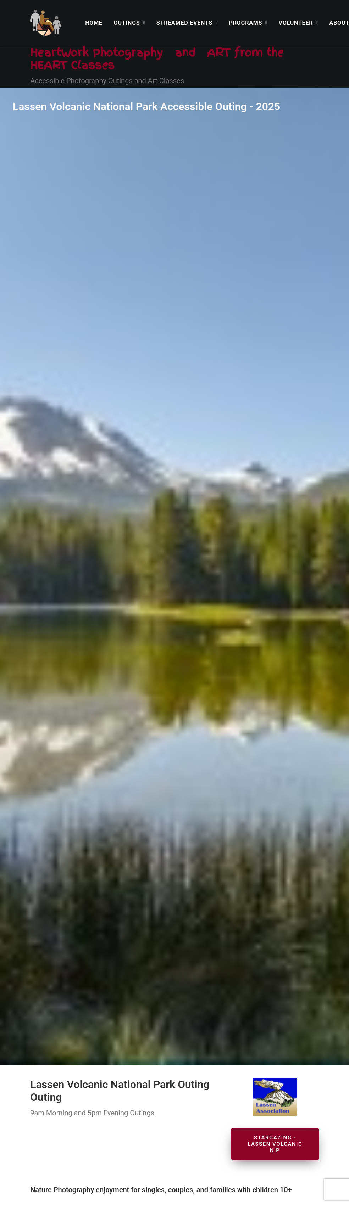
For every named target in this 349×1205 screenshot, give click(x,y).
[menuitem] (93, 23)
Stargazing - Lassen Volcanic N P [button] (276, 337)
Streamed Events (187, 22)
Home (94, 22)
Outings (129, 22)
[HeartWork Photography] (45, 23)
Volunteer (298, 22)
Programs (248, 22)
